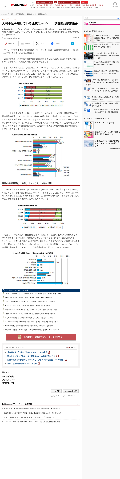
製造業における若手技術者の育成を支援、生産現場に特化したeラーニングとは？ (32, 413)
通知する (28, 43)
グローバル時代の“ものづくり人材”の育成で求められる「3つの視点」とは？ (31, 417)
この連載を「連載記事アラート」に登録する (42, 337)
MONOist (4, 14)
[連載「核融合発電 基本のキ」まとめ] (23, 364)
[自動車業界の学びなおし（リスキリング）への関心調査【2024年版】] (37, 360)
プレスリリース (9, 380)
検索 (118, 18)
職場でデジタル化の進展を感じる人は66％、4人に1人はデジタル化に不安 (31, 310)
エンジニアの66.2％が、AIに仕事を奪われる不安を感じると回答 (27, 306)
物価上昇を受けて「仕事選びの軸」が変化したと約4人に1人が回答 (28, 298)
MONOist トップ (71, 391)
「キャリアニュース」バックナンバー (15, 290)
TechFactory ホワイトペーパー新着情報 (17, 404)
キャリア (10, 14)
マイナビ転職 (8, 377)
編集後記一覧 (115, 148)
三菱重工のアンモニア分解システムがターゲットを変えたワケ (107, 143)
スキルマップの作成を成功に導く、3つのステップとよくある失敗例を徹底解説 (32, 422)
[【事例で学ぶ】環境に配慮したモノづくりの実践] (28, 352)
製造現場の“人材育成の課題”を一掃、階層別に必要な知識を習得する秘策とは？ (32, 408)
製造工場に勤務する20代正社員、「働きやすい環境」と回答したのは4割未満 (32, 330)
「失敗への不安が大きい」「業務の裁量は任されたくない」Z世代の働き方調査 (33, 294)
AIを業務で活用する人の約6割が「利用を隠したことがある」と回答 (29, 318)
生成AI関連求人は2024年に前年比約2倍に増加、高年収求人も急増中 (29, 326)
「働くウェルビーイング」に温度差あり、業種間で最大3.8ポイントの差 (30, 314)
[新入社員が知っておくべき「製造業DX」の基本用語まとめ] (33, 356)
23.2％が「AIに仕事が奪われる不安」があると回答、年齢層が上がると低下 (31, 322)
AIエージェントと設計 (104, 123)
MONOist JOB (8, 383)
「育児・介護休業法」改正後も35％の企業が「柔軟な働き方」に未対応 (30, 302)
